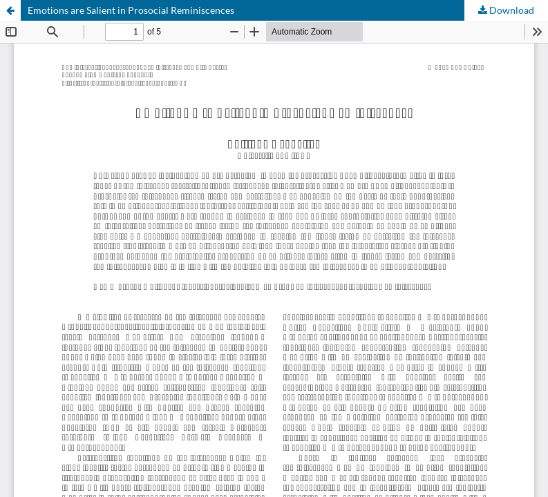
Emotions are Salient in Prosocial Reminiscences (131, 10)
